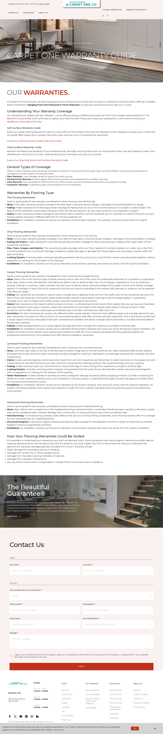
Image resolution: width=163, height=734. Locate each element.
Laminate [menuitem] (66, 707)
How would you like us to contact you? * (25, 590)
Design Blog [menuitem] (91, 708)
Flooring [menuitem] (65, 690)
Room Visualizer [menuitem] (92, 690)
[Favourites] (107, 15)
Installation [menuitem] (114, 718)
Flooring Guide (26, 43)
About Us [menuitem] (137, 690)
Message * (14, 633)
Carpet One (12, 43)
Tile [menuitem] (63, 711)
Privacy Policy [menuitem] (139, 707)
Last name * (87, 565)
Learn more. (58, 730)
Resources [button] (28, 13)
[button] (103, 15)
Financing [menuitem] (66, 720)
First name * (14, 565)
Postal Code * (15, 618)
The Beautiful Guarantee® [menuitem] (115, 708)
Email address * (89, 604)
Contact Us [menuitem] (138, 699)
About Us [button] (43, 13)
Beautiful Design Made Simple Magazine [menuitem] (93, 701)
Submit (81, 666)
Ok (135, 728)
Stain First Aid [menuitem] (115, 694)
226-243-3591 (44, 4)
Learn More (14, 516)
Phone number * (16, 604)
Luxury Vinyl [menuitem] (67, 694)
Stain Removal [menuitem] (116, 690)
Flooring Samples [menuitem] (93, 694)
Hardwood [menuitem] (66, 699)
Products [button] (13, 13)
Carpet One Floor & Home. (25, 722)
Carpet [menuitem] (64, 703)
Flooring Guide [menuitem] (116, 699)
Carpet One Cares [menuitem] (140, 694)
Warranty (40, 43)
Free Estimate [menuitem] (67, 716)
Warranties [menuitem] (114, 714)
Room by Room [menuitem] (116, 703)
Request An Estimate (136, 10)
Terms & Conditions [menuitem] (141, 703)
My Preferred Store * (91, 618)
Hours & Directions (112, 10)
